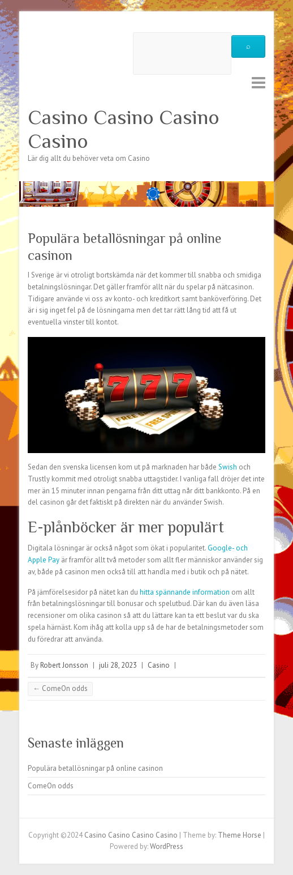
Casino (159, 665)
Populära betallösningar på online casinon (95, 768)
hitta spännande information (185, 592)
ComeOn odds (60, 688)
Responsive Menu (258, 82)
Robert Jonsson (64, 665)
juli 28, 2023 (118, 665)
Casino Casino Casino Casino (123, 129)
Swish (227, 467)
